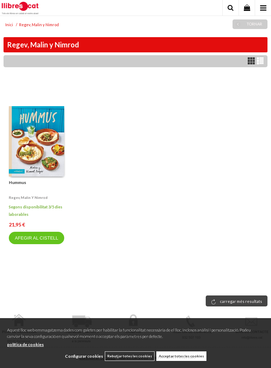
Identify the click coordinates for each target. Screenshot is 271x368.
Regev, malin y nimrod (28, 197)
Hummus (17, 182)
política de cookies (25, 344)
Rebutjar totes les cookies (129, 356)
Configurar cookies (84, 356)
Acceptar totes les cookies (181, 356)
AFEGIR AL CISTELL (36, 238)
